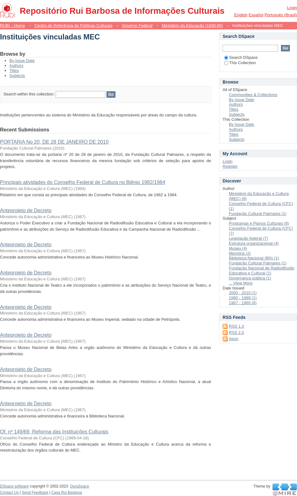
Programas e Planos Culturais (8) (259, 223)
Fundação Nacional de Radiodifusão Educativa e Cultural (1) (261, 270)
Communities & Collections (253, 94)
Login (292, 7)
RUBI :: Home (12, 25)
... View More (241, 283)
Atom (233, 338)
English (241, 15)
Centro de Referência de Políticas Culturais (73, 25)
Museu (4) (238, 248)
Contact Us (9, 492)
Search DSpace (241, 57)
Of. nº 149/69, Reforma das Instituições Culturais (54, 431)
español (256, 15)
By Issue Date (22, 60)
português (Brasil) (280, 15)
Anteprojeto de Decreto (26, 210)
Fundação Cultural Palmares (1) (257, 213)
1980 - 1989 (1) (243, 297)
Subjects (17, 75)
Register (230, 166)
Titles (14, 70)
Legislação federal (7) (248, 238)
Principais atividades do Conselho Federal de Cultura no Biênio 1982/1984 (82, 182)
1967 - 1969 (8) (243, 302)
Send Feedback (35, 492)
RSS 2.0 (236, 332)
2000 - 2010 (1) (243, 292)
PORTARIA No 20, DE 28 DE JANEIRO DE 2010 (54, 142)
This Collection (240, 62)
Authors (16, 65)
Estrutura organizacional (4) (254, 243)
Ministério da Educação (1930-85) (192, 25)
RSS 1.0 (236, 326)
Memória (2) (240, 253)
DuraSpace (79, 486)
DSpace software (14, 486)
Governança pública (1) (250, 278)
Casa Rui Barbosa (66, 492)
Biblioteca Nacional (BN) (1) (254, 258)
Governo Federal (137, 25)
